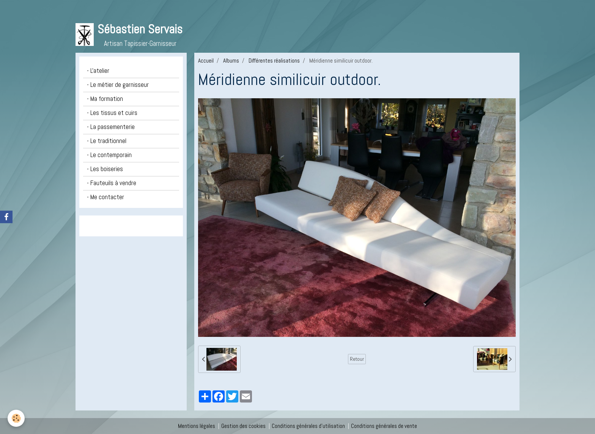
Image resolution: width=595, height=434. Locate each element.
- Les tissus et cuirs (112, 113)
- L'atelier (98, 71)
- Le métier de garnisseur (118, 85)
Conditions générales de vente (384, 425)
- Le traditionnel (106, 141)
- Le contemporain (109, 155)
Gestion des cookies (243, 425)
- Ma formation (105, 99)
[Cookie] (16, 418)
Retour (357, 358)
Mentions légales (196, 425)
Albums (231, 60)
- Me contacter (105, 197)
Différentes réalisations (274, 60)
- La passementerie (111, 127)
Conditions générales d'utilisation (308, 425)
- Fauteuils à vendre (111, 183)
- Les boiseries (105, 169)
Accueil (206, 60)
